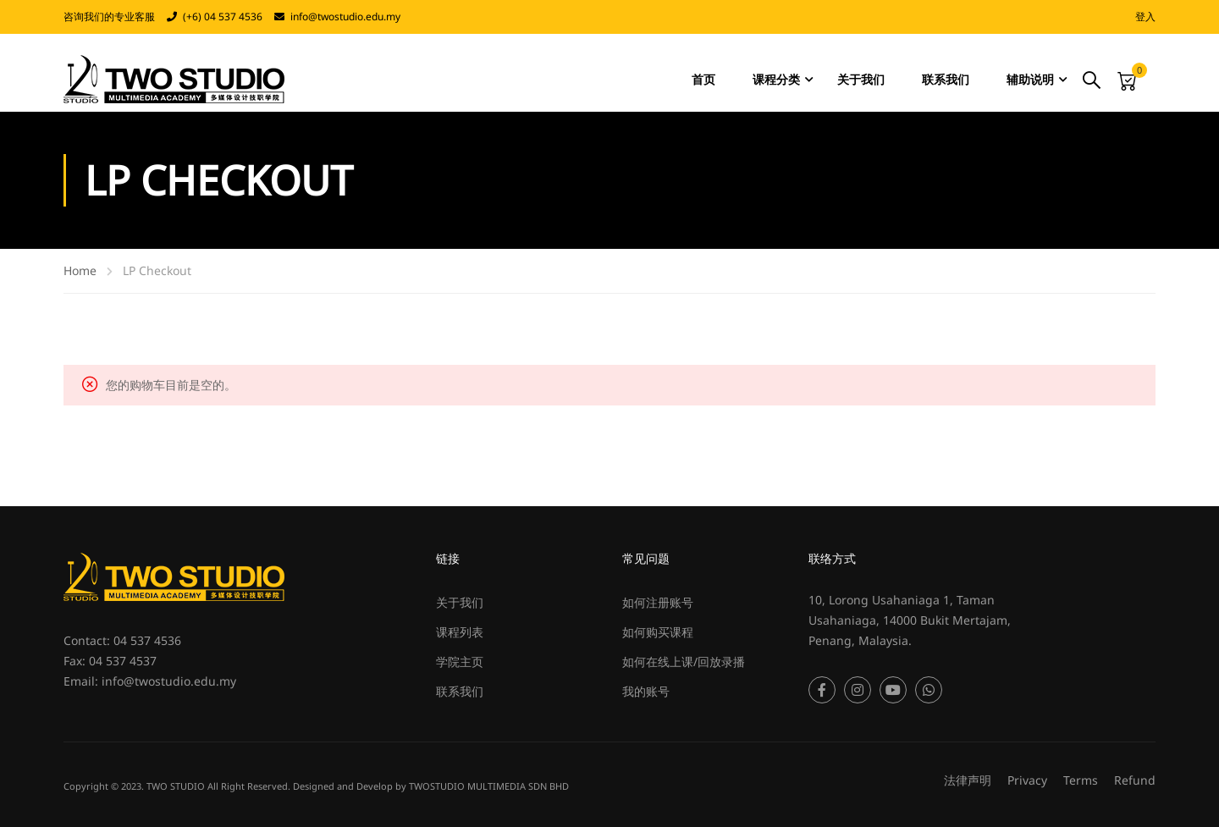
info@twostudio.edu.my (345, 16)
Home (80, 270)
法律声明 (967, 780)
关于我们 (861, 79)
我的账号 (646, 691)
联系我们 (945, 79)
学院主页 (459, 661)
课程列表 (459, 632)
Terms (1080, 780)
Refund (1135, 780)
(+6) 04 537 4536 (222, 16)
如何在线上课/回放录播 (683, 661)
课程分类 (776, 79)
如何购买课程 (657, 632)
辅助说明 (1030, 79)
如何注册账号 (657, 602)
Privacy (1027, 780)
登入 (1145, 16)
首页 (703, 79)
